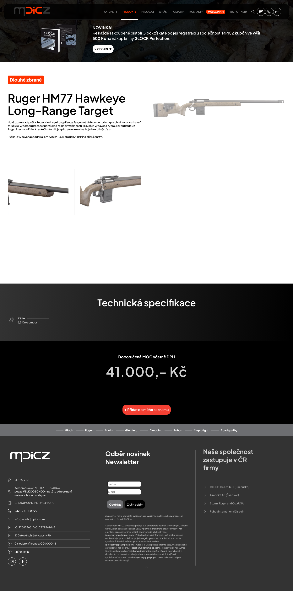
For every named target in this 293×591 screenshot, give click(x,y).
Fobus (178, 425)
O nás (163, 11)
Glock (69, 425)
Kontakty (196, 11)
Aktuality (110, 11)
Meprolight (201, 425)
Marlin (109, 425)
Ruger (89, 425)
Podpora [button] (178, 11)
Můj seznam (216, 11)
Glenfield (131, 425)
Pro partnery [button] (238, 11)
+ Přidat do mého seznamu (146, 404)
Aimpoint (155, 425)
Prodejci (147, 11)
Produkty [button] (129, 11)
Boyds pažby (229, 425)
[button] (253, 11)
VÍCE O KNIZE (103, 49)
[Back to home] (32, 12)
